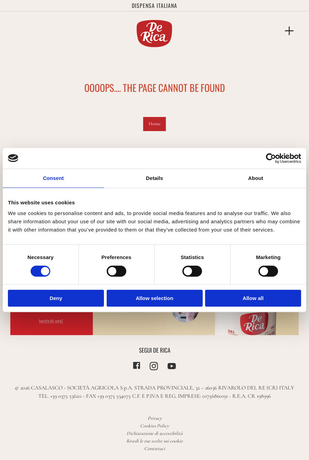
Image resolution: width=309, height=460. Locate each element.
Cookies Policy (154, 426)
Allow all (253, 298)
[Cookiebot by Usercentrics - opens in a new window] (271, 158)
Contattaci (154, 448)
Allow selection (154, 298)
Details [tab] (154, 178)
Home (155, 124)
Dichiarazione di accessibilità (155, 433)
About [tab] (255, 178)
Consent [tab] (53, 178)
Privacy (155, 418)
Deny (56, 298)
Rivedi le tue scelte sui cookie (154, 441)
